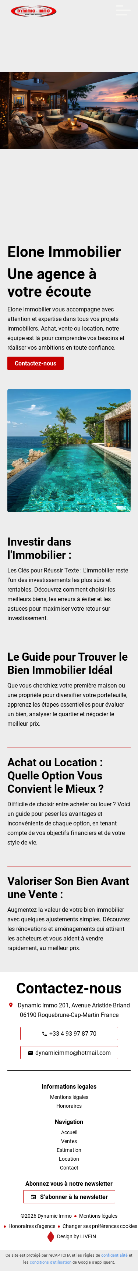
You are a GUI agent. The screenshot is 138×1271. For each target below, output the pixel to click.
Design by (76, 1236)
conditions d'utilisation (50, 1262)
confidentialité (114, 1255)
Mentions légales (98, 1215)
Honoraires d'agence (31, 1225)
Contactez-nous (35, 363)
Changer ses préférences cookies (100, 1225)
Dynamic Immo (37, 1005)
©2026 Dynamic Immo (46, 1215)
